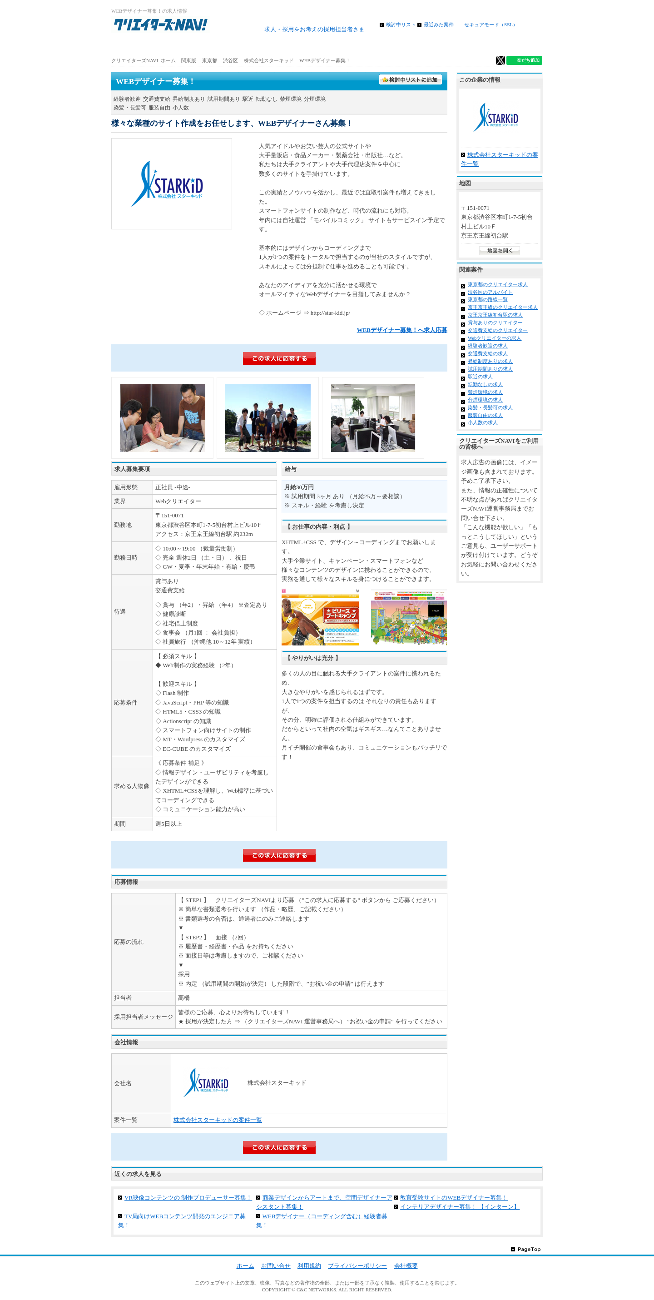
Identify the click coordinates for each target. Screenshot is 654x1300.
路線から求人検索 (291, 45)
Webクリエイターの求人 (495, 338)
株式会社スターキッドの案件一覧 (217, 1119)
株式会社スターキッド (269, 60)
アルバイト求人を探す (219, 45)
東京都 (209, 60)
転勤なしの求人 (485, 384)
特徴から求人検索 (434, 45)
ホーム (147, 45)
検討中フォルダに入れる (411, 79)
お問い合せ (276, 1265)
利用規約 (309, 1265)
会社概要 (406, 1265)
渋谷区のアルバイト (490, 292)
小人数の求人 (483, 422)
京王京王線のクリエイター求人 (503, 307)
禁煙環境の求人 (485, 392)
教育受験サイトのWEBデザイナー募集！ (454, 1197)
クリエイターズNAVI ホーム (143, 60)
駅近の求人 (480, 376)
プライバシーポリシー (357, 1265)
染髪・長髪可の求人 (490, 407)
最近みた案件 (439, 24)
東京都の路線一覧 (488, 299)
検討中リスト (401, 24)
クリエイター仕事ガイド (506, 45)
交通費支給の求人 (488, 353)
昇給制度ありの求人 (490, 361)
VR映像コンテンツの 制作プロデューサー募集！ (188, 1197)
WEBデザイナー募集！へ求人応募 (402, 330)
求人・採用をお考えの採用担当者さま (314, 29)
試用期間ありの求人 (490, 369)
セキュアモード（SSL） (491, 24)
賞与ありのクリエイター (495, 322)
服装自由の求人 (485, 415)
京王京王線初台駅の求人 (495, 315)
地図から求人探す (362, 45)
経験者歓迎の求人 (488, 345)
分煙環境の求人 (485, 399)
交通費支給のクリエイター (498, 330)
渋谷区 (230, 60)
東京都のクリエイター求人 (498, 284)
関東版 (188, 60)
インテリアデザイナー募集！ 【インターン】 (460, 1206)
